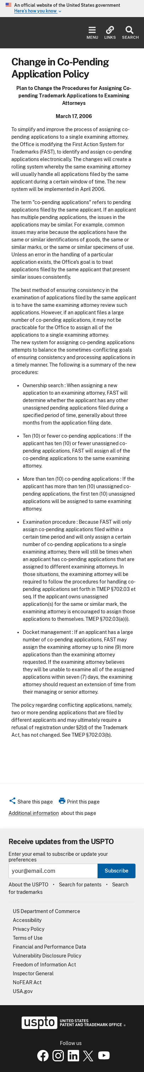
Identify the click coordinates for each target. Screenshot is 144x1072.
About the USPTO (28, 884)
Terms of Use (28, 938)
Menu (92, 33)
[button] (31, 803)
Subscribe (116, 871)
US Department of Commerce (46, 911)
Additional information (34, 813)
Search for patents (80, 884)
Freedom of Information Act (44, 964)
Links (110, 33)
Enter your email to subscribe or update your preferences (58, 857)
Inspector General (33, 973)
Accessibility (27, 920)
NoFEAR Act (27, 982)
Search (129, 33)
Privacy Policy (28, 929)
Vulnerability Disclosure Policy (47, 956)
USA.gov (23, 991)
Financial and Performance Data (49, 947)
